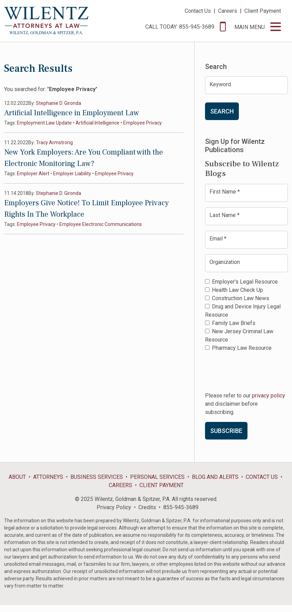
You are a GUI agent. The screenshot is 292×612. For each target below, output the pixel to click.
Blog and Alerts (215, 477)
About (17, 477)
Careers (227, 11)
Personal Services (157, 477)
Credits (147, 507)
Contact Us (198, 11)
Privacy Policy (114, 507)
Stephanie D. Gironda (58, 103)
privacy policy (268, 395)
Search (222, 111)
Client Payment (262, 11)
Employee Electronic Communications (100, 224)
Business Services (96, 477)
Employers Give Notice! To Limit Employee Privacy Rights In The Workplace (86, 208)
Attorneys (48, 477)
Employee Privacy (142, 123)
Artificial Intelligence (97, 123)
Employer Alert (33, 173)
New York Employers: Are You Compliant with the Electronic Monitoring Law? (83, 157)
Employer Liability (72, 173)
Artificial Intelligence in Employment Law (71, 113)
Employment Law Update (44, 123)
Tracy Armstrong (54, 142)
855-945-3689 (180, 507)
